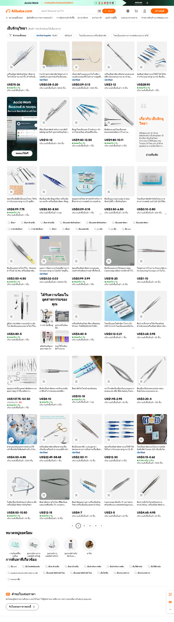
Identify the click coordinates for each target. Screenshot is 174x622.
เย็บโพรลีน (102, 573)
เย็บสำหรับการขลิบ (92, 566)
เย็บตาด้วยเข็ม (28, 223)
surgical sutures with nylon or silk (23, 573)
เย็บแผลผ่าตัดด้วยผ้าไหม (54, 573)
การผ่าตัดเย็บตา (15, 229)
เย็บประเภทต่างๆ (121, 573)
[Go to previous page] (72, 525)
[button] (99, 11)
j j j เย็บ (98, 229)
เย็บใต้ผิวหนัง (135, 566)
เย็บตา (12, 223)
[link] (170, 594)
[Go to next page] (101, 525)
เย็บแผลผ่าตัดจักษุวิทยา (70, 223)
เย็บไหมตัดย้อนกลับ (31, 566)
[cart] (137, 11)
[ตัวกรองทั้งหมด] (18, 35)
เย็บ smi (126, 229)
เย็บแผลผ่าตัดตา (119, 223)
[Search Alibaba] (68, 11)
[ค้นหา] (109, 11)
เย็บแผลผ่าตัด (82, 229)
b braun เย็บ (14, 579)
